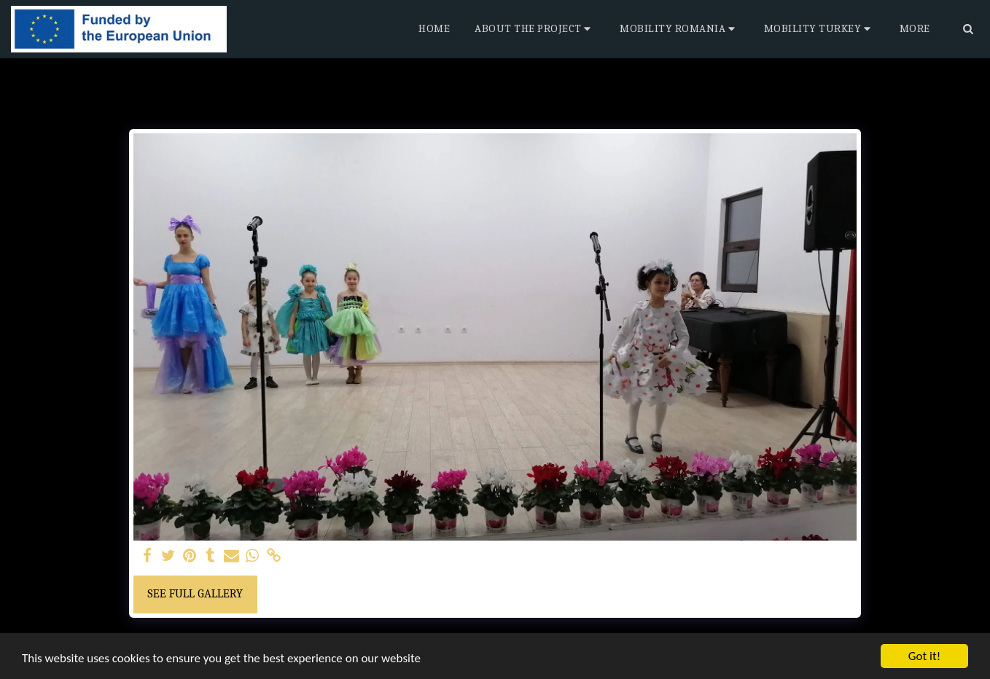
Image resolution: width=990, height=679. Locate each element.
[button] (535, 29)
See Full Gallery (195, 593)
